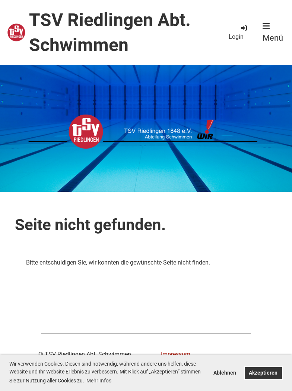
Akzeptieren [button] (263, 373)
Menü (273, 32)
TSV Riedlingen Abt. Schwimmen (110, 32)
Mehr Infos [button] (98, 381)
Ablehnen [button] (224, 373)
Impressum (175, 354)
